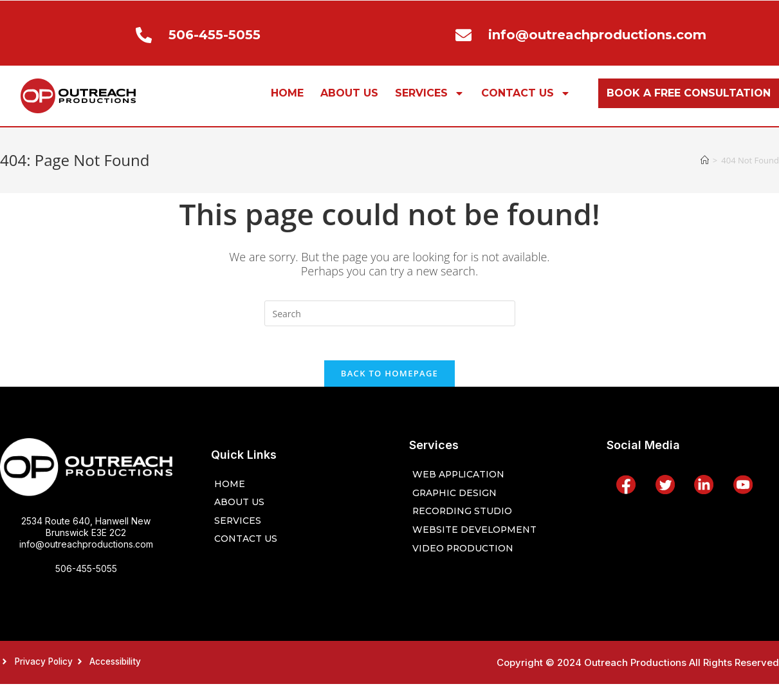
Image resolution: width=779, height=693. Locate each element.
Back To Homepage (389, 377)
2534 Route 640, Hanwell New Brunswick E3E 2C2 (86, 531)
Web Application (461, 479)
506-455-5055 (86, 573)
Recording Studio (465, 518)
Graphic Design (456, 498)
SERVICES (429, 93)
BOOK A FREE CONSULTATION (689, 93)
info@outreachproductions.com (86, 548)
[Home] (705, 160)
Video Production (466, 556)
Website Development (478, 537)
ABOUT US (349, 93)
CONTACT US (526, 93)
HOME (287, 93)
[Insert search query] (389, 313)
